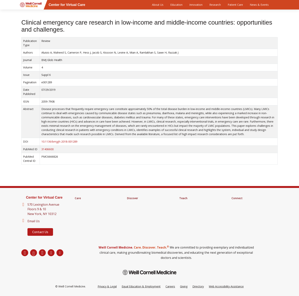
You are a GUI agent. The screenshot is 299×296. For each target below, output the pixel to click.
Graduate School (189, 208)
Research (215, 4)
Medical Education (190, 203)
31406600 (47, 149)
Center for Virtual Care (44, 197)
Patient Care (235, 4)
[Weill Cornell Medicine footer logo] (149, 272)
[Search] (278, 5)
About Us (157, 4)
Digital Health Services (88, 213)
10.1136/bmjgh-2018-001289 (59, 141)
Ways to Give (239, 213)
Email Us (33, 221)
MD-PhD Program (190, 213)
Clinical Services (84, 208)
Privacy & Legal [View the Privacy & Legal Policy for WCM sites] (107, 286)
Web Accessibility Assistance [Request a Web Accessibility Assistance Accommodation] (226, 286)
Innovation (196, 4)
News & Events (259, 4)
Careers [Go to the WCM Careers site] (170, 286)
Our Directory (239, 208)
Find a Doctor (83, 203)
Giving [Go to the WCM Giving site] (183, 286)
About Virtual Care (242, 203)
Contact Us (40, 232)
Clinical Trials (135, 208)
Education (176, 4)
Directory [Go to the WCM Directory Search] (198, 286)
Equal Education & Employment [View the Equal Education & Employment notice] (141, 286)
